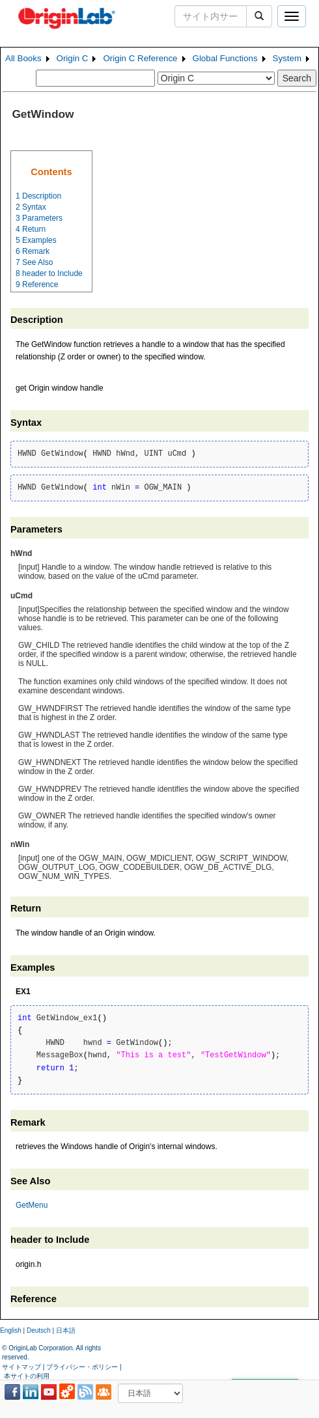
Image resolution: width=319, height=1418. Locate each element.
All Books (23, 58)
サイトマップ (21, 1366)
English (10, 1330)
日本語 (66, 1330)
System (287, 58)
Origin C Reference (140, 58)
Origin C (73, 58)
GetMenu (32, 1205)
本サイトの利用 (26, 1376)
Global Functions (225, 58)
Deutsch (39, 1330)
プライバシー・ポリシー (82, 1366)
